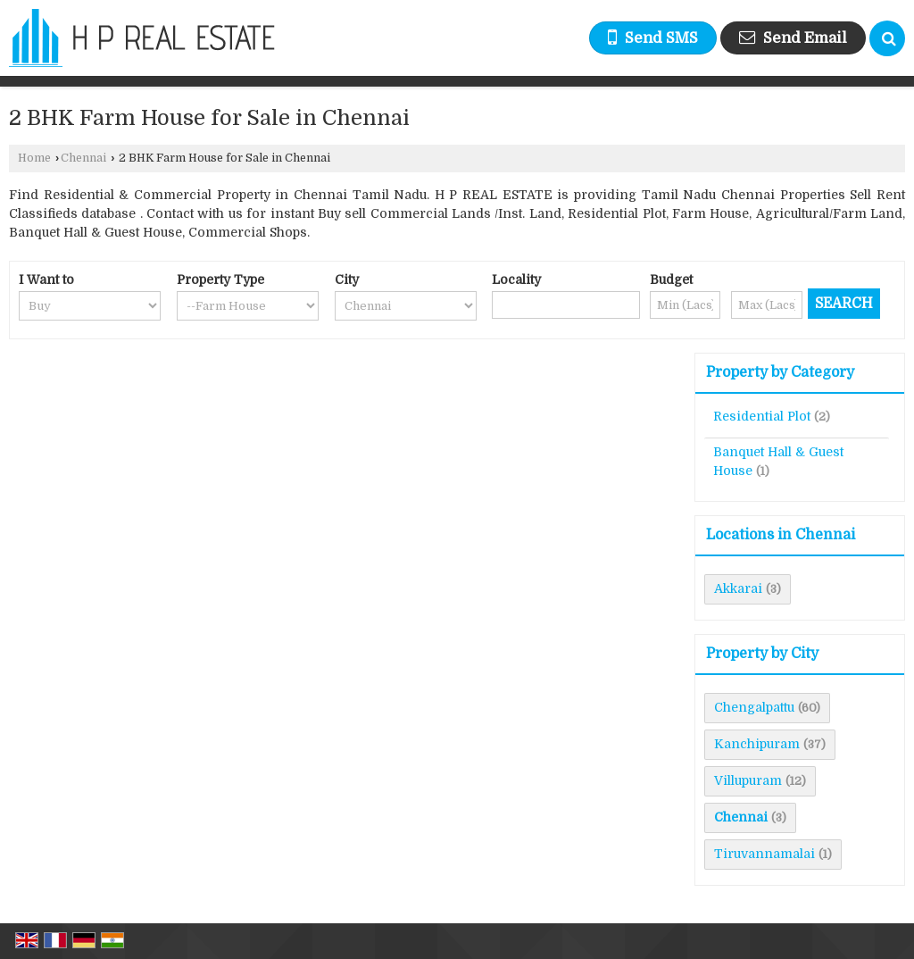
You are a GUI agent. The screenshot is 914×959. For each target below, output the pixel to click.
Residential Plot (761, 416)
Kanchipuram (757, 744)
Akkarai (738, 588)
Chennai (83, 158)
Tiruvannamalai (764, 853)
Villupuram (748, 780)
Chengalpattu (754, 707)
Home (34, 158)
